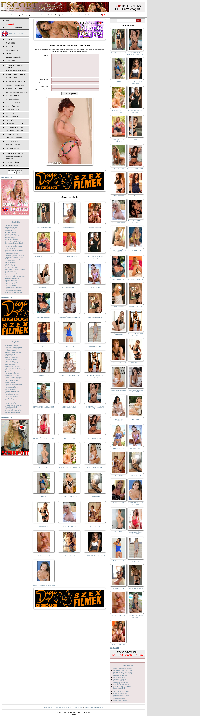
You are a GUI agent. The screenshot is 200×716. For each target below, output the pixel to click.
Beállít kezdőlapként (62, 707)
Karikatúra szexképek (12, 273)
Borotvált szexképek (11, 239)
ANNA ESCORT (118, 196)
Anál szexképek (10, 229)
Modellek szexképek (11, 345)
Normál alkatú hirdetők (17, 92)
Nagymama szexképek (12, 349)
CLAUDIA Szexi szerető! (95, 442)
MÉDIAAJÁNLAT (12, 166)
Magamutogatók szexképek (13, 287)
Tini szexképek (10, 398)
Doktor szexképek (10, 252)
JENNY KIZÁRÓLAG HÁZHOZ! (95, 560)
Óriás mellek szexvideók (121, 691)
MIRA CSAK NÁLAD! (43, 231)
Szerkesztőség (88, 707)
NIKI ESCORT (44, 472)
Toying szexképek (10, 403)
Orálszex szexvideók (119, 690)
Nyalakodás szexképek (12, 356)
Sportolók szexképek (11, 380)
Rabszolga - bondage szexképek (15, 370)
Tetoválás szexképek (11, 396)
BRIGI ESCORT (118, 448)
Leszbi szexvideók (119, 688)
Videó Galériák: (127, 665)
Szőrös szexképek (10, 389)
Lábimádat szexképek (12, 282)
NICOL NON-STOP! (69, 531)
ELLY (136, 139)
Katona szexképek (10, 275)
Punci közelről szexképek (13, 368)
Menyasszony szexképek (13, 290)
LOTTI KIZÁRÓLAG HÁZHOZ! (44, 589)
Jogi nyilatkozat (49, 707)
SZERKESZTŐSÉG (12, 162)
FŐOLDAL (9, 20)
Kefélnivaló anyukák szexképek (15, 276)
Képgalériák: (15, 222)
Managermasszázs (14, 138)
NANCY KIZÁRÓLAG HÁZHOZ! (118, 251)
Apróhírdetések (46, 15)
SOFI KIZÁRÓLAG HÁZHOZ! (69, 472)
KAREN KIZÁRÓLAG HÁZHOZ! (95, 381)
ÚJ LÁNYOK (10, 43)
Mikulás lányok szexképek (13, 292)
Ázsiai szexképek (10, 232)
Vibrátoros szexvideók (120, 700)
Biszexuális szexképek (12, 236)
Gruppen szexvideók (119, 679)
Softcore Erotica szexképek (13, 377)
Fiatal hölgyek (12, 110)
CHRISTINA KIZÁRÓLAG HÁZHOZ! (95, 412)
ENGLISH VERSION (16, 33)
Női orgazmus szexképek (13, 352)
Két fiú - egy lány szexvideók (122, 670)
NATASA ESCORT (43, 560)
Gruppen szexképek (11, 264)
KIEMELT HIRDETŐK (13, 57)
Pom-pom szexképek (11, 363)
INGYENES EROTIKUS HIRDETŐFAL (14, 157)
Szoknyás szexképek (11, 387)
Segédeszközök (12, 99)
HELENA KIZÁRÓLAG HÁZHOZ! (136, 221)
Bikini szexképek (10, 234)
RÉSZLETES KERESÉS (14, 27)
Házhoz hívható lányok (16, 71)
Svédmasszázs (12, 141)
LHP (6, 15)
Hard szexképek (10, 266)
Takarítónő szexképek (12, 391)
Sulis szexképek (10, 382)
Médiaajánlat (98, 707)
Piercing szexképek (11, 359)
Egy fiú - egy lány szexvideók (122, 668)
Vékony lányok (12, 95)
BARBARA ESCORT (69, 292)
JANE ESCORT (95, 501)
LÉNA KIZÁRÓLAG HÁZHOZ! (69, 321)
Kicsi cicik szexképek (12, 278)
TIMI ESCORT (95, 531)
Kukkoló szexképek (11, 280)
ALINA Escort (43, 531)
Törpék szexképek (10, 402)
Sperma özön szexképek (12, 379)
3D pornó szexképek (11, 225)
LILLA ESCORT (69, 560)
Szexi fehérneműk (14, 102)
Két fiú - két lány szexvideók (122, 672)
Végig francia (12, 117)
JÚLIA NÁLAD (44, 380)
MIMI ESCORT (118, 307)
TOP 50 (8, 53)
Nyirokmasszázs (13, 145)
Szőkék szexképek (11, 386)
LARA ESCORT (69, 351)
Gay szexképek (10, 260)
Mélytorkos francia (15, 131)
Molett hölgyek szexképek (13, 347)
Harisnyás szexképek (11, 267)
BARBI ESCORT (69, 442)
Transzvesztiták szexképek (13, 405)
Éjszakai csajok (13, 134)
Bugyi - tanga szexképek (13, 241)
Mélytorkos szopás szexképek (14, 289)
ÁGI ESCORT (43, 292)
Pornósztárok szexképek (12, 366)
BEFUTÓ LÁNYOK (12, 50)
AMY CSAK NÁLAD (69, 411)
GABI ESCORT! (118, 503)
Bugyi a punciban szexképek (14, 243)
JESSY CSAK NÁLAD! (95, 472)
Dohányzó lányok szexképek (14, 250)
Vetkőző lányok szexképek (13, 409)
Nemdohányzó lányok (15, 74)
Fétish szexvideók (119, 677)
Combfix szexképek (11, 245)
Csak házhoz (11, 78)
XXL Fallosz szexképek (12, 412)
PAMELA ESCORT (95, 231)
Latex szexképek (10, 283)
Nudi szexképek (10, 354)
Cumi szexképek (10, 248)
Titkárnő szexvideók (119, 698)
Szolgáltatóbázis (61, 15)
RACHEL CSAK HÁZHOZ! (69, 380)
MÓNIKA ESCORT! (95, 321)
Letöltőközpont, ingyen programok (24, 15)
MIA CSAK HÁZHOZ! (135, 250)
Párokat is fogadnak (15, 127)
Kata (43, 351)
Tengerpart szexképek (12, 393)
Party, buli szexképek (11, 357)
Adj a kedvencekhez (76, 707)
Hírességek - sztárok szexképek (15, 269)
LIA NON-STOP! (95, 351)
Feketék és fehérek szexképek (14, 257)
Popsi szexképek (10, 364)
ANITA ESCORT (95, 292)
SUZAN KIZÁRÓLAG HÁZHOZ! (95, 262)
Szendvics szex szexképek (13, 384)
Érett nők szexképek (11, 253)
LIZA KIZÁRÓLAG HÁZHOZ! (43, 442)
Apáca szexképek (10, 230)
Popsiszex (10, 113)
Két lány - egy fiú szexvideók (122, 674)
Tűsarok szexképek (11, 407)
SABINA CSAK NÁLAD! (43, 261)
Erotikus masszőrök (15, 85)
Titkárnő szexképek (11, 400)
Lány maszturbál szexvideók (122, 686)
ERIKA (43, 501)
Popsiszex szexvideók (120, 693)
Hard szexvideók (118, 681)
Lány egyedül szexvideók (121, 684)
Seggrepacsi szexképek (12, 373)
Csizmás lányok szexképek (13, 246)
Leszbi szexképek (10, 285)
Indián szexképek (10, 271)
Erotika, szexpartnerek (93, 15)
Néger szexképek (10, 350)
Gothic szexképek (10, 262)
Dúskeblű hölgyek (14, 88)
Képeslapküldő (76, 15)
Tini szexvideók (118, 697)
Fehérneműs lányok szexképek (14, 255)
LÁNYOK (9, 39)
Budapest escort (13, 148)
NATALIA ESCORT (43, 321)
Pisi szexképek (9, 361)
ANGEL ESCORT (69, 231)
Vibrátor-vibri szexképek (13, 410)
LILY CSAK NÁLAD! (69, 261)
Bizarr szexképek (10, 238)
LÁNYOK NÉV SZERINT (14, 153)
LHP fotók (10, 120)
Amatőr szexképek (11, 227)
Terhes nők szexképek (12, 394)
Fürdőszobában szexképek (13, 259)
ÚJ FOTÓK (9, 46)
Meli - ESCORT (118, 168)
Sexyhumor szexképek (12, 375)
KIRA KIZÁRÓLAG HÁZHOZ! (43, 411)
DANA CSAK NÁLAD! (69, 501)
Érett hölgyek (12, 106)
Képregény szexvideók (120, 683)
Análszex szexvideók (120, 675)
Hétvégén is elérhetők (16, 81)
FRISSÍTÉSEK (10, 60)
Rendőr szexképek (11, 372)
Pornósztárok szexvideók (121, 695)
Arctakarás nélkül (14, 124)
